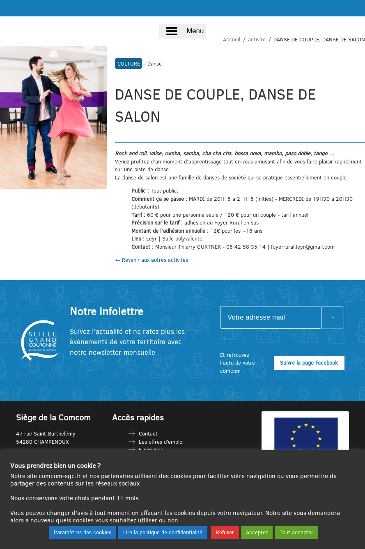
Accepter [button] (257, 532)
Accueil (231, 39)
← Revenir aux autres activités (151, 259)
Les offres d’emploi (161, 441)
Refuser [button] (225, 532)
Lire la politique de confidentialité (162, 532)
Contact (148, 433)
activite (257, 39)
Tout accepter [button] (296, 532)
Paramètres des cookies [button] (82, 532)
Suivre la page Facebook (309, 362)
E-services (151, 449)
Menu (195, 31)
